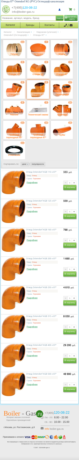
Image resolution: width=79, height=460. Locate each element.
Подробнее (32, 182)
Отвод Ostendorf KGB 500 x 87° (41, 374)
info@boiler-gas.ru (23, 11)
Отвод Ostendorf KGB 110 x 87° (41, 172)
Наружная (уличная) (46, 32)
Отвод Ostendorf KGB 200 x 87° (41, 258)
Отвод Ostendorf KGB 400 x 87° (41, 345)
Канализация (23, 32)
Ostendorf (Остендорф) (15, 35)
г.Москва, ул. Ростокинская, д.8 (19, 427)
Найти (60, 18)
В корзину (70, 187)
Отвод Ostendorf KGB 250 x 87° (41, 287)
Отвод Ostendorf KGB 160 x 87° (41, 229)
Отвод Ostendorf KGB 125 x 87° (41, 200)
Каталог (8, 32)
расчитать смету (72, 18)
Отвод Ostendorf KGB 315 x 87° (41, 316)
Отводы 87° (39, 35)
